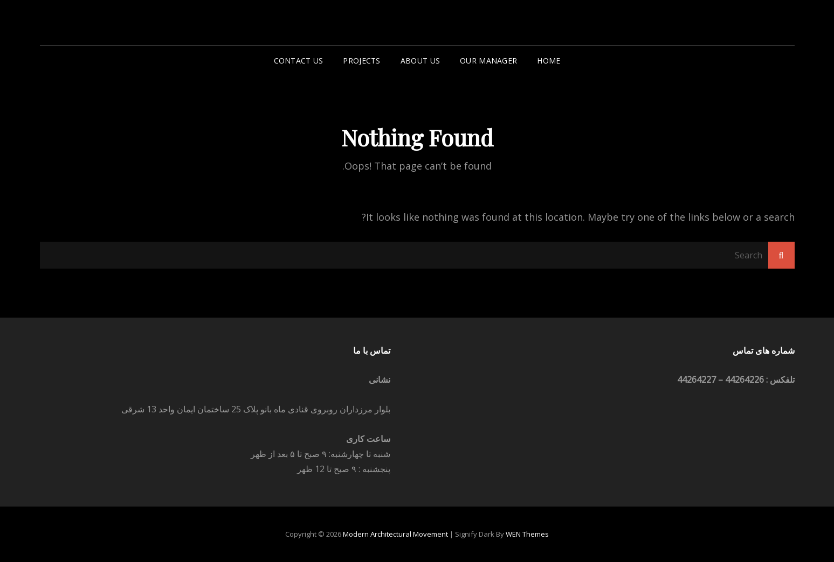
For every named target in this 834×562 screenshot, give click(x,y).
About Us (420, 60)
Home (548, 60)
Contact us (298, 60)
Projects (361, 60)
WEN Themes (527, 534)
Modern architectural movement (395, 534)
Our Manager (488, 60)
